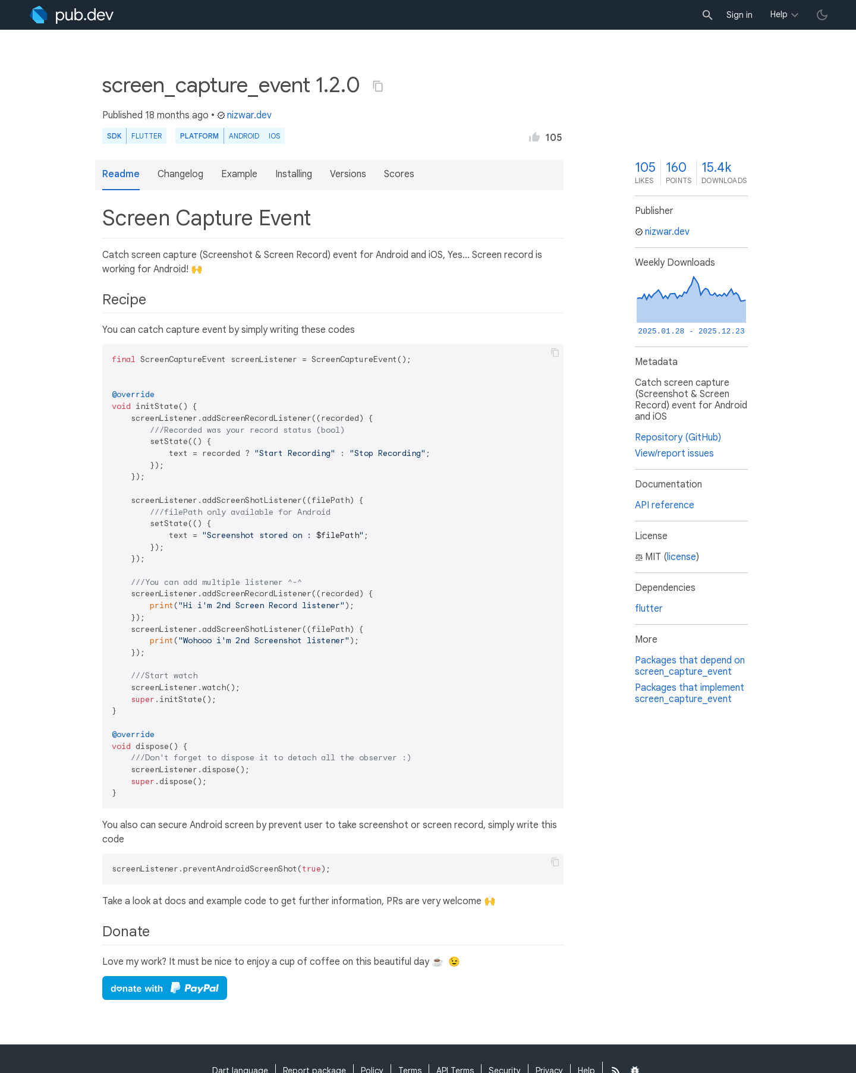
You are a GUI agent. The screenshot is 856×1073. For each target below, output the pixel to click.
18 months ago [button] (177, 115)
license (681, 557)
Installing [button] (293, 174)
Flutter (146, 135)
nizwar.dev (244, 115)
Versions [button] (348, 174)
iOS (274, 135)
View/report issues (674, 454)
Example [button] (239, 174)
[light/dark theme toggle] (822, 15)
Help (779, 14)
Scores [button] (399, 174)
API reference (664, 505)
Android (244, 135)
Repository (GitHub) (678, 437)
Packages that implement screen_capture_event (689, 693)
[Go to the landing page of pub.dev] (72, 15)
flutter (649, 609)
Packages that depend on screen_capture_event (690, 666)
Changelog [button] (180, 174)
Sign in (739, 15)
